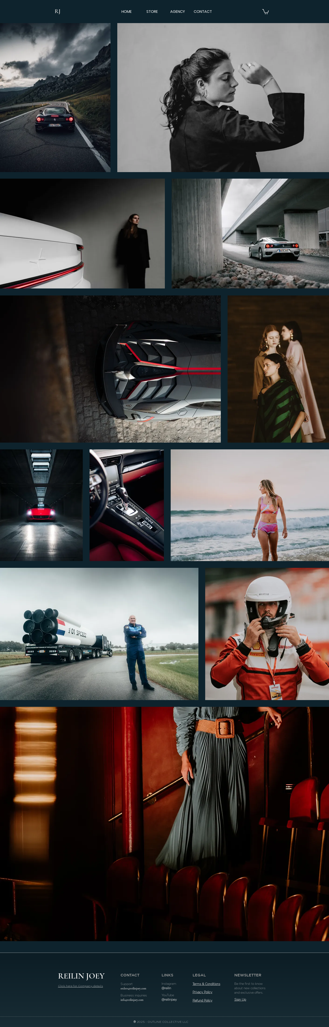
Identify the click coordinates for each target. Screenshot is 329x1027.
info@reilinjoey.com (132, 1000)
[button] (265, 11)
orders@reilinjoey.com (133, 988)
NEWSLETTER (247, 975)
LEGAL (199, 975)
